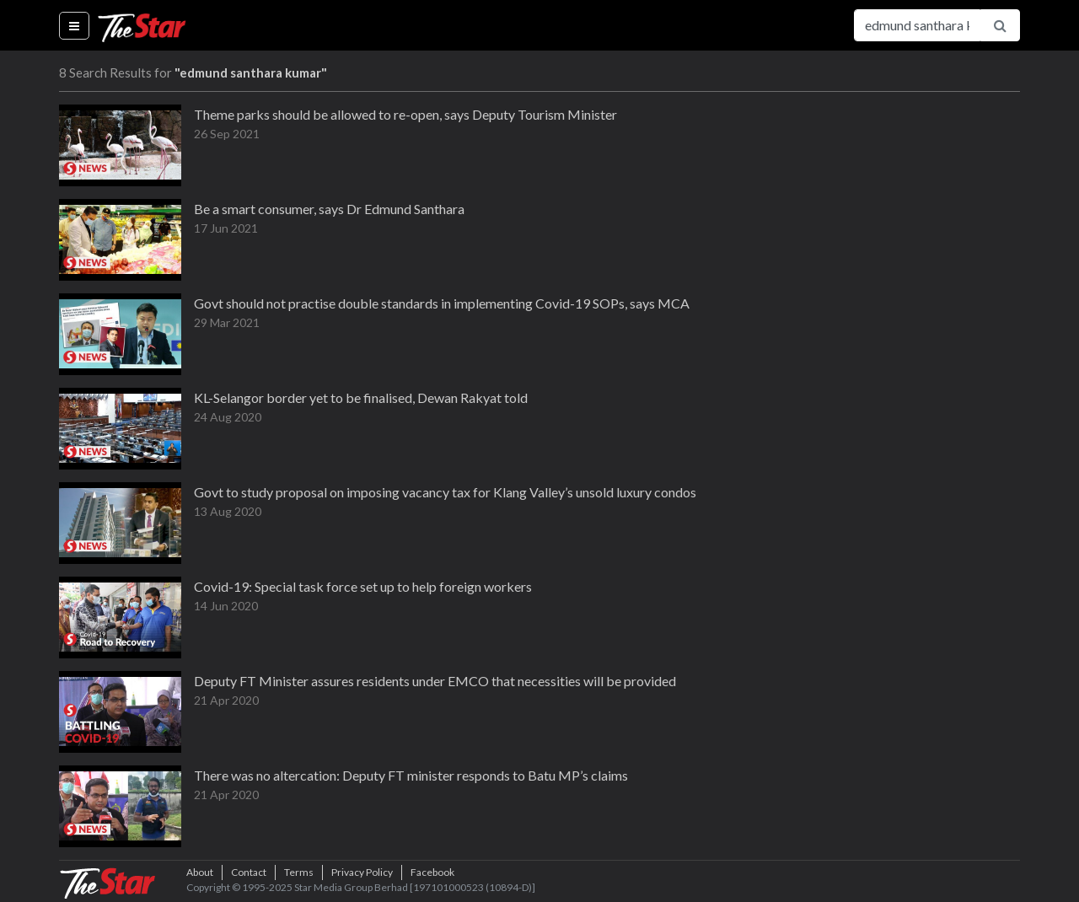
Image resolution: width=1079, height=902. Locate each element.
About (199, 872)
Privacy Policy (362, 872)
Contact (248, 872)
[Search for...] (917, 25)
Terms (299, 872)
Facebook (432, 872)
